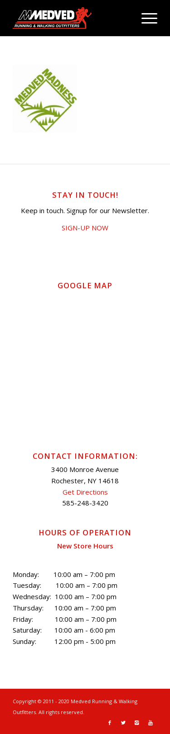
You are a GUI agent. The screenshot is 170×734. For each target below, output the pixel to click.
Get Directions (85, 491)
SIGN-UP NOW (85, 227)
